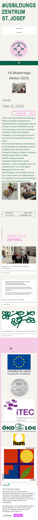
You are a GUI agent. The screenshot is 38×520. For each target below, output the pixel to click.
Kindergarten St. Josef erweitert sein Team (19, 331)
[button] (19, 62)
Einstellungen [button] (7, 515)
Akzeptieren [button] (18, 515)
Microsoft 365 (19, 28)
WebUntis (19, 32)
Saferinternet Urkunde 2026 (13, 300)
